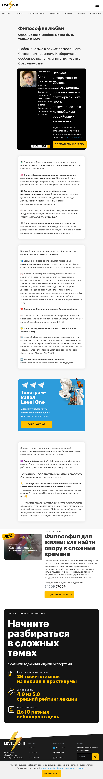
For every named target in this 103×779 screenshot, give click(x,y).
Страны (19, 13)
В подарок (33, 757)
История (6, 13)
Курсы (31, 748)
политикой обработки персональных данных (64, 768)
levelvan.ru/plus (74, 137)
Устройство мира (36, 13)
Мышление (55, 13)
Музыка (81, 13)
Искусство (95, 13)
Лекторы (32, 753)
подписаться (36, 424)
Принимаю (51, 774)
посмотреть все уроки (70, 144)
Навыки (69, 13)
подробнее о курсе (59, 594)
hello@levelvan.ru (13, 758)
